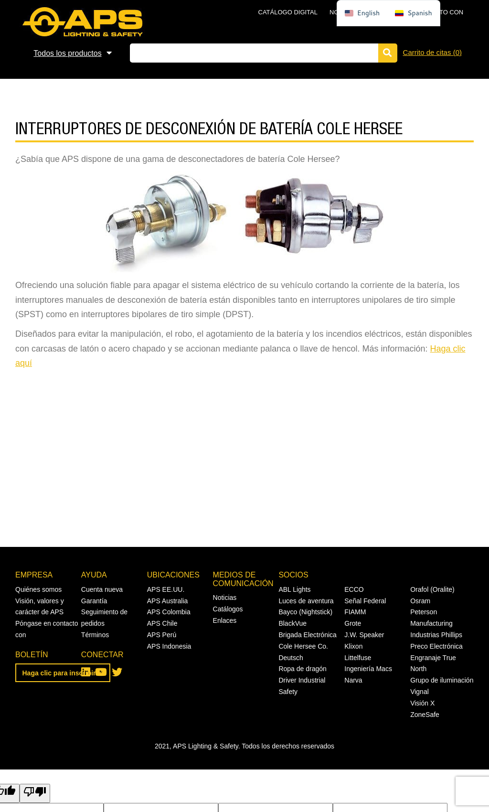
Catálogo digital (288, 12)
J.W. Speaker (364, 635)
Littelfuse (357, 658)
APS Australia (167, 601)
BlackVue (292, 623)
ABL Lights (294, 589)
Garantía (94, 601)
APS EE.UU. (166, 589)
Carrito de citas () (432, 52)
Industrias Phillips (436, 635)
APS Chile (162, 623)
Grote (352, 623)
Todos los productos (67, 53)
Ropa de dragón (302, 669)
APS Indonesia (169, 646)
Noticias (225, 597)
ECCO (353, 589)
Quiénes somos (38, 589)
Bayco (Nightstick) (305, 612)
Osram (420, 601)
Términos (95, 635)
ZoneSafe (424, 714)
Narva (353, 680)
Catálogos (228, 609)
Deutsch (290, 658)
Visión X (422, 703)
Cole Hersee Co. (303, 646)
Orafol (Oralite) (432, 589)
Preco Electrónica (436, 646)
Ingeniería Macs (368, 669)
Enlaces (225, 620)
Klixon (353, 646)
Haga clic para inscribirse (63, 673)
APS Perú (161, 635)
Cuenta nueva (102, 589)
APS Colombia (169, 612)
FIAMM (355, 612)
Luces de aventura (305, 601)
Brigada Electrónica (307, 635)
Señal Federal (365, 601)
